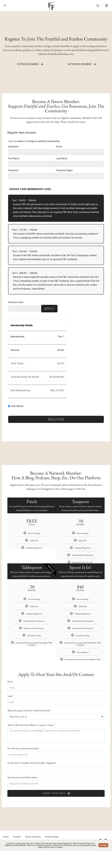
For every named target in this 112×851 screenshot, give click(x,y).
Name (10, 681)
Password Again (64, 170)
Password (13, 170)
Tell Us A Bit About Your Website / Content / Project (30, 725)
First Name (13, 158)
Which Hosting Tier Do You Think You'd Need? (28, 710)
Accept (103, 845)
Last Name (61, 158)
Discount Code (15, 302)
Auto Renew (17, 406)
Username (13, 146)
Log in (11, 141)
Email (59, 146)
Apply (49, 308)
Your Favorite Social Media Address (22, 777)
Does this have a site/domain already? (23, 748)
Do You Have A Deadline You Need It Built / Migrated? (31, 762)
